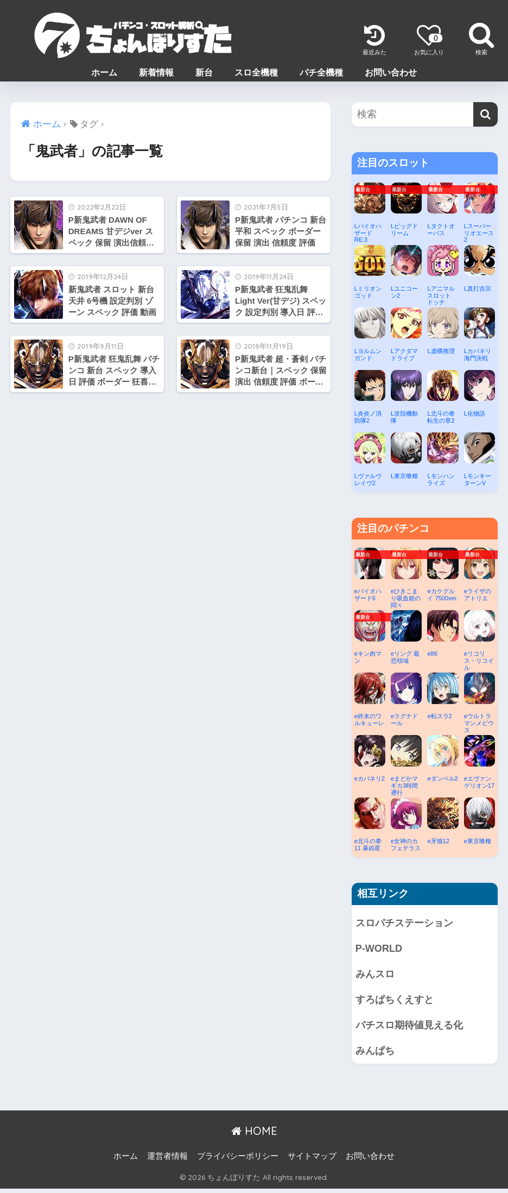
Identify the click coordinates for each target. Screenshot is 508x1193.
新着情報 (156, 72)
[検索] (485, 114)
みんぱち (376, 1054)
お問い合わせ (391, 72)
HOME (254, 1135)
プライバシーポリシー (237, 1160)
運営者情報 (167, 1160)
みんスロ (376, 976)
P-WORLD (379, 949)
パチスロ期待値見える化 (412, 1028)
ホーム (104, 72)
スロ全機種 (256, 72)
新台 (204, 72)
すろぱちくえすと (396, 1002)
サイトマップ (312, 1160)
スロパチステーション (407, 923)
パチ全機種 (321, 72)
